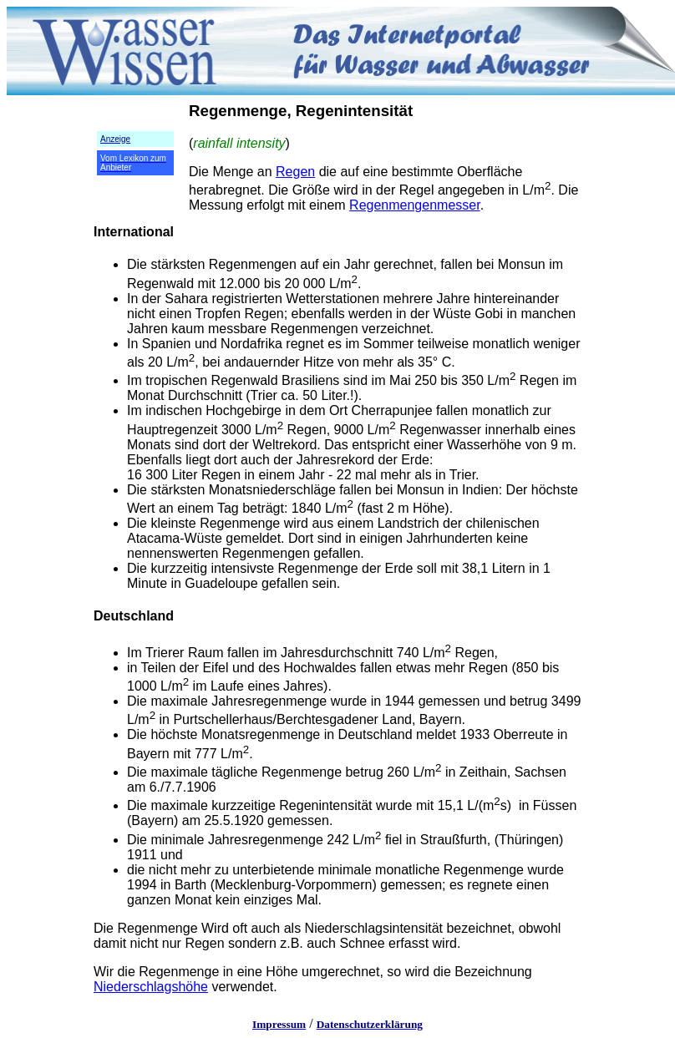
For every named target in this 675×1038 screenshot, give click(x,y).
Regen (295, 172)
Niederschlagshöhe (151, 987)
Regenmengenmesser (414, 205)
